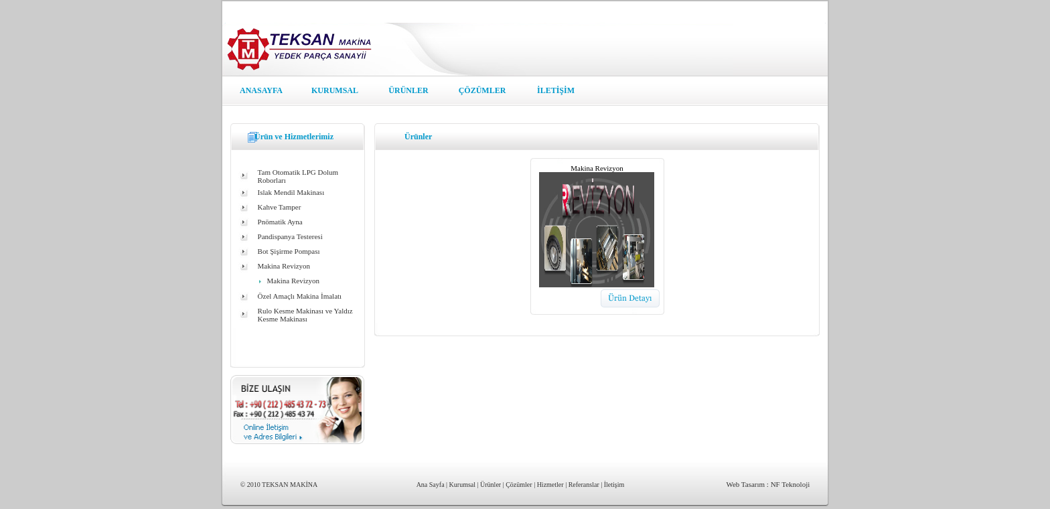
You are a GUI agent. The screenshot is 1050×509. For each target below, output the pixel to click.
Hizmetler (550, 484)
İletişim (614, 484)
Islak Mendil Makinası (291, 192)
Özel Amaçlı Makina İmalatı (300, 296)
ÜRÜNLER (408, 90)
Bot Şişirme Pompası (289, 251)
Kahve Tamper (279, 207)
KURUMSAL (334, 90)
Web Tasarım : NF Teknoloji (768, 484)
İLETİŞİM (556, 90)
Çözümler (519, 484)
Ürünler (490, 484)
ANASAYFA (261, 90)
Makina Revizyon (284, 266)
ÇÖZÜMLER (482, 90)
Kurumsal (462, 484)
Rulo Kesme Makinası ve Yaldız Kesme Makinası (305, 315)
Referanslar (584, 484)
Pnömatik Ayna (280, 222)
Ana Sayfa (431, 484)
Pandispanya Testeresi (290, 236)
